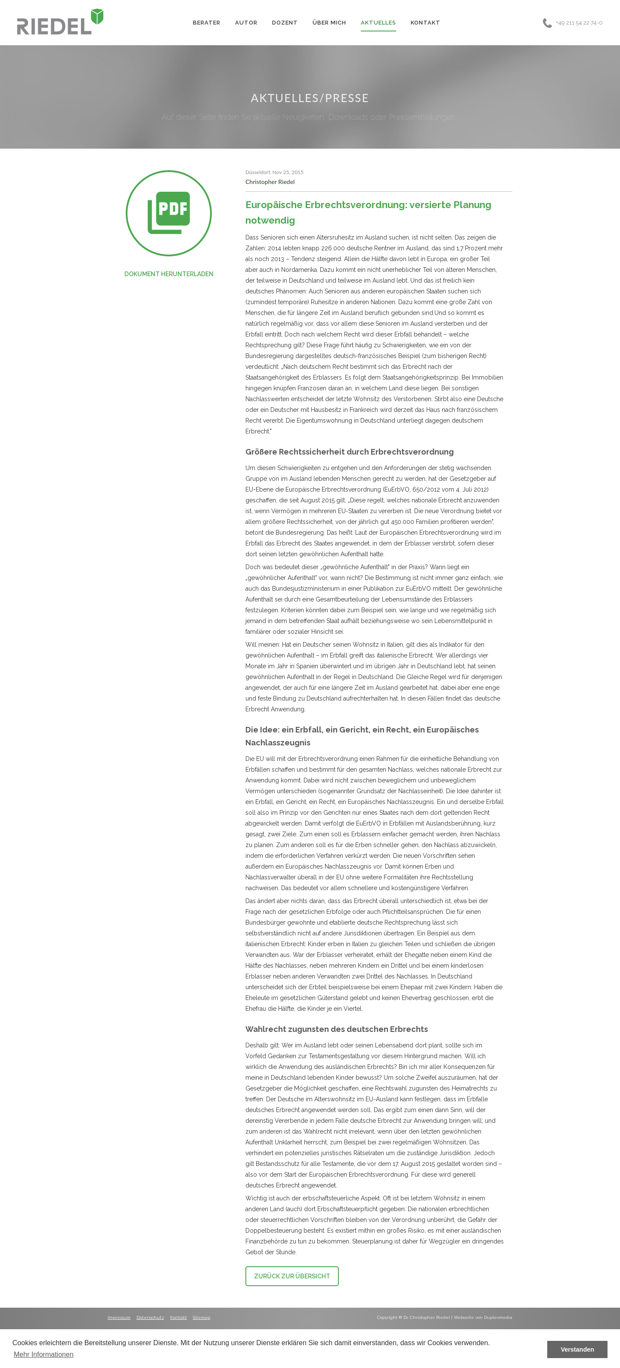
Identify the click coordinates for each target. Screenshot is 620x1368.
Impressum (119, 1317)
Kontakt (425, 22)
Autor (246, 22)
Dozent (285, 22)
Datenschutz (150, 1317)
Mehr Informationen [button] (44, 1354)
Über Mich (329, 22)
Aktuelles (378, 22)
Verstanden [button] (577, 1349)
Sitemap (201, 1317)
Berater (206, 22)
